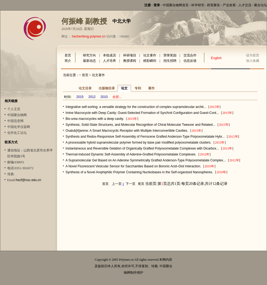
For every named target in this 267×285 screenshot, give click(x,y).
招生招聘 (169, 61)
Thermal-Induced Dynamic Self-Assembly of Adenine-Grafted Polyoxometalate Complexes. (131, 154)
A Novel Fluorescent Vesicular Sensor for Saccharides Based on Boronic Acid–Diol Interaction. (133, 166)
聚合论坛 (260, 5)
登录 (156, 5)
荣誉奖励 (169, 55)
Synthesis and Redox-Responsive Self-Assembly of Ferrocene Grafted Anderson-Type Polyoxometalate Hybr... (145, 136)
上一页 (117, 184)
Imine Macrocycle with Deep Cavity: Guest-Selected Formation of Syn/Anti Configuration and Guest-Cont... (142, 113)
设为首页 (252, 55)
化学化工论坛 (17, 133)
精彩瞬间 (149, 61)
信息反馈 (189, 61)
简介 (68, 61)
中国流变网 (15, 121)
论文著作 (149, 55)
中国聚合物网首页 (176, 5)
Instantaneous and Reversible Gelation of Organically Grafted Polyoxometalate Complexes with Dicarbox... (142, 148)
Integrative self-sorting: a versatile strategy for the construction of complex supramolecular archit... (136, 107)
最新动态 (89, 61)
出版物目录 (107, 88)
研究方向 (89, 55)
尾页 (141, 184)
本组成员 (109, 55)
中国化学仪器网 (18, 127)
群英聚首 (213, 5)
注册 (147, 5)
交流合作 (189, 55)
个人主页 (13, 109)
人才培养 (109, 61)
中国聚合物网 (17, 115)
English (216, 58)
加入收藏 (252, 61)
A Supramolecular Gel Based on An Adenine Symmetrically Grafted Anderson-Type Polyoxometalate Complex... (146, 160)
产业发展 (229, 5)
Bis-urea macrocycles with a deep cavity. (95, 119)
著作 (151, 88)
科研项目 (129, 55)
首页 (68, 55)
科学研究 (197, 5)
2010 (104, 97)
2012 (92, 97)
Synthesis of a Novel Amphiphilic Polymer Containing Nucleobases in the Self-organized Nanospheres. (139, 172)
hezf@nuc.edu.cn (28, 180)
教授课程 (129, 61)
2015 (80, 97)
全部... (117, 97)
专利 (138, 88)
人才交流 (244, 5)
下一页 (130, 184)
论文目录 (85, 88)
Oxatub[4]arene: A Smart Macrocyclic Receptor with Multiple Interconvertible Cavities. (127, 131)
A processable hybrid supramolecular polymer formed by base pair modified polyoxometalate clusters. (139, 142)
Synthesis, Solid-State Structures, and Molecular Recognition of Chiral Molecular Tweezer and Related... (140, 125)
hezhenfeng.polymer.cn (88, 36)
